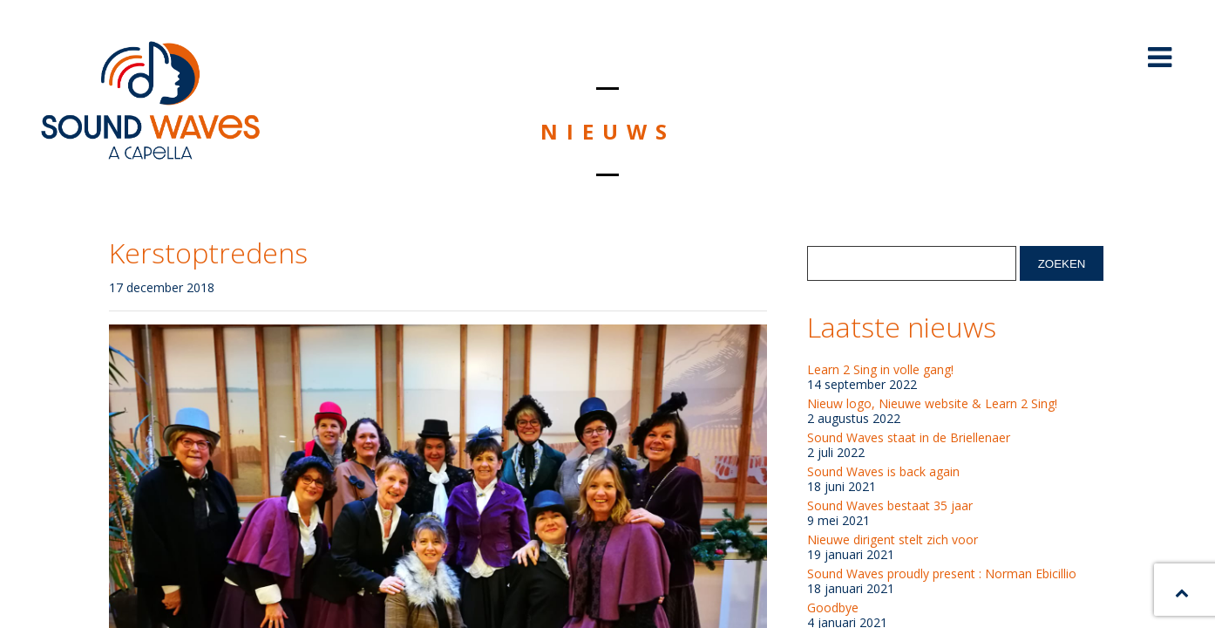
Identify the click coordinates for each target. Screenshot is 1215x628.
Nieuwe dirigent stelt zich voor (892, 540)
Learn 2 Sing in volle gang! (880, 370)
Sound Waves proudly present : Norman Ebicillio (941, 574)
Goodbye (833, 608)
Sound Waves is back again (883, 472)
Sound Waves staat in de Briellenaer (908, 438)
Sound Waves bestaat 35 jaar (890, 506)
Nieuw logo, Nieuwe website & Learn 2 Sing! (932, 404)
